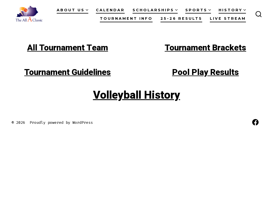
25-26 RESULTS (181, 18)
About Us (72, 10)
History (232, 10)
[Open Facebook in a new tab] (255, 122)
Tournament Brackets (205, 48)
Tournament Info (126, 18)
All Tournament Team (67, 48)
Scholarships (155, 10)
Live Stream (228, 18)
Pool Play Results (205, 72)
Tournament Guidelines (67, 72)
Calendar (110, 10)
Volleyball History (136, 95)
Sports (198, 10)
